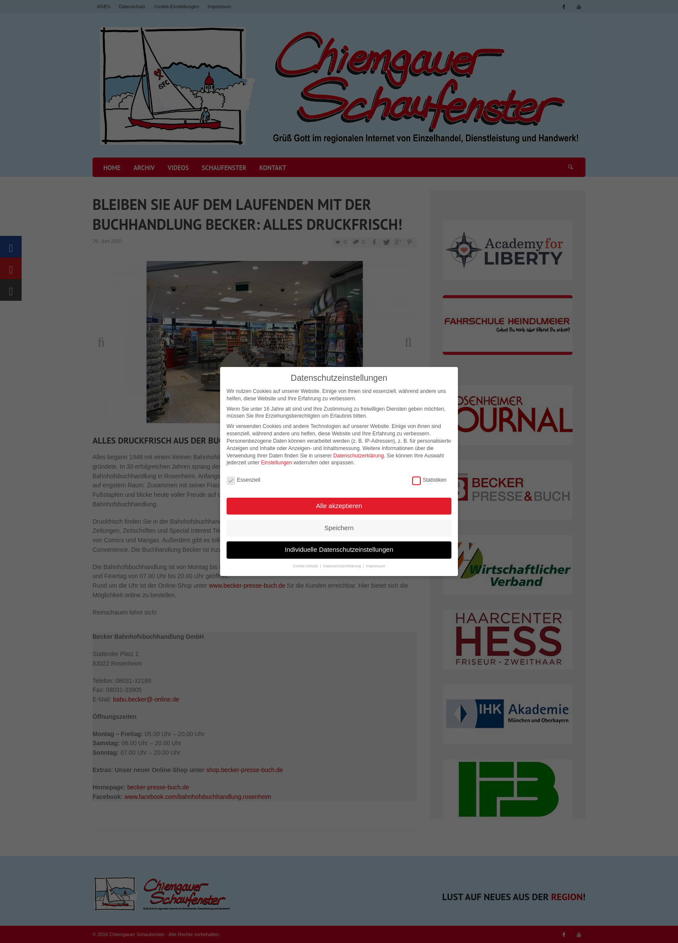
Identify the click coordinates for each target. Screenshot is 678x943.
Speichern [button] (339, 525)
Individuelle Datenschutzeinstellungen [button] (339, 547)
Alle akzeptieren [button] (339, 503)
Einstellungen (276, 460)
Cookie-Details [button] (306, 564)
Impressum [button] (375, 564)
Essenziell (243, 478)
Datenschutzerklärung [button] (342, 564)
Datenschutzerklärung (358, 454)
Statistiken (429, 478)
